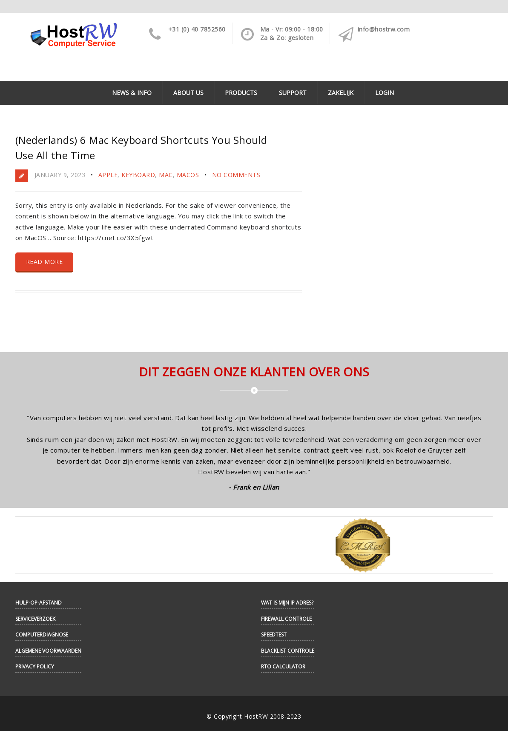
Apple (108, 175)
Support (293, 93)
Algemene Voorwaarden (48, 650)
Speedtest (274, 634)
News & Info (132, 93)
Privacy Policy (34, 666)
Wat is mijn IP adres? (287, 602)
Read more (44, 262)
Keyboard (138, 175)
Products (241, 93)
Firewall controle (286, 618)
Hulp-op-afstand (38, 602)
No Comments (236, 175)
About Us (188, 93)
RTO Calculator (283, 666)
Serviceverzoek (35, 618)
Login (384, 93)
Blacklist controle (287, 650)
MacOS (188, 175)
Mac (166, 175)
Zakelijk (340, 93)
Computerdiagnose (41, 634)
